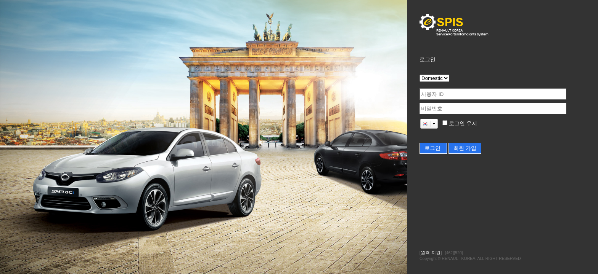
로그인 (433, 148)
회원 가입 (464, 148)
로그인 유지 (462, 123)
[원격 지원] (431, 252)
